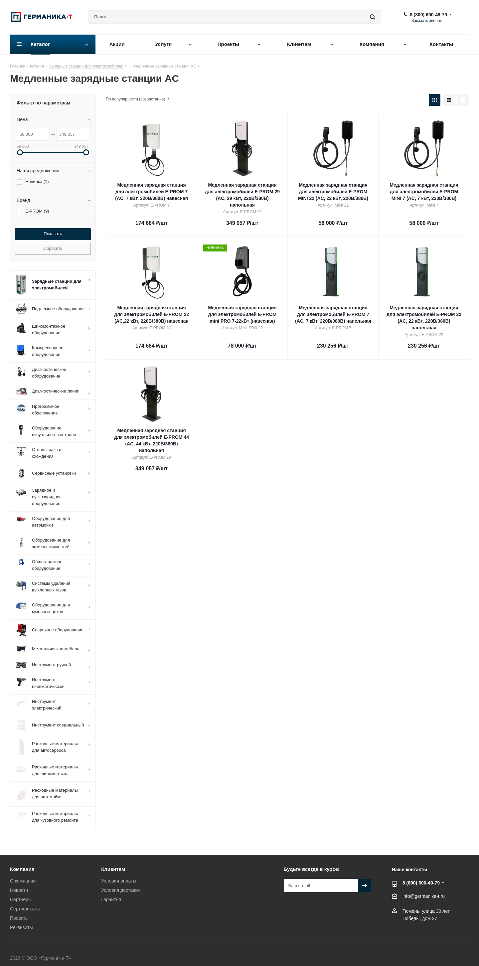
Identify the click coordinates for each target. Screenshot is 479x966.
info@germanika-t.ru (423, 889)
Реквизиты (21, 920)
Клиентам (113, 862)
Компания (22, 862)
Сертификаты (25, 902)
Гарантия (111, 892)
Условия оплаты (118, 874)
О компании (23, 874)
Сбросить (53, 248)
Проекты (19, 911)
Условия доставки (120, 883)
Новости (19, 883)
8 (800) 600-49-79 (428, 14)
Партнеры (21, 892)
